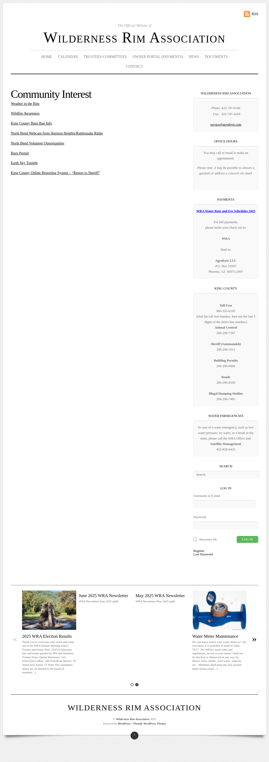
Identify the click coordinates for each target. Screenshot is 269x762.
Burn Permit (20, 153)
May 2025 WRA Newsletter (160, 595)
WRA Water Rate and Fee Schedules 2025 (225, 211)
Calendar (68, 57)
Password (199, 517)
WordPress (124, 723)
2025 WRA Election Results (47, 636)
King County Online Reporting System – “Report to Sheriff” (55, 173)
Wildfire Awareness (25, 113)
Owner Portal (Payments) (157, 57)
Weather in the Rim (25, 104)
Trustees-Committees (105, 57)
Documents (216, 57)
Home (46, 57)
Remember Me (208, 539)
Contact (134, 66)
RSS (255, 14)
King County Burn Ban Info (31, 123)
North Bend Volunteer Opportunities (37, 143)
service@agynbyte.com (225, 124)
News (194, 57)
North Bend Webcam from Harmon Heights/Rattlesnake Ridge (57, 133)
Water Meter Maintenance (215, 636)
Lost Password (203, 554)
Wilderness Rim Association (135, 37)
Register (198, 551)
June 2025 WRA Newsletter (103, 595)
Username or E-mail (206, 496)
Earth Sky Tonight (24, 163)
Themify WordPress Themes (149, 723)
